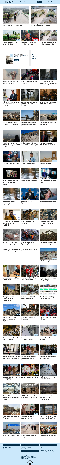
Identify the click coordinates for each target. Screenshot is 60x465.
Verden (21, 1)
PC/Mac (24, 55)
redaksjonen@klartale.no (29, 448)
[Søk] (48, 2)
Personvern (42, 448)
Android (19, 56)
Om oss (4, 448)
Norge (18, 1)
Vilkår (41, 447)
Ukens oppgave (32, 1)
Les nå (16, 60)
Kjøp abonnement (24, 453)
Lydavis (33, 54)
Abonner (39, 1)
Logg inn (44, 1)
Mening (25, 1)
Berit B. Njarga (10, 447)
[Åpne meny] (51, 2)
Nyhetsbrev (34, 58)
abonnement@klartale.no (29, 456)
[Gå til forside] (9, 1)
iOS (15, 56)
